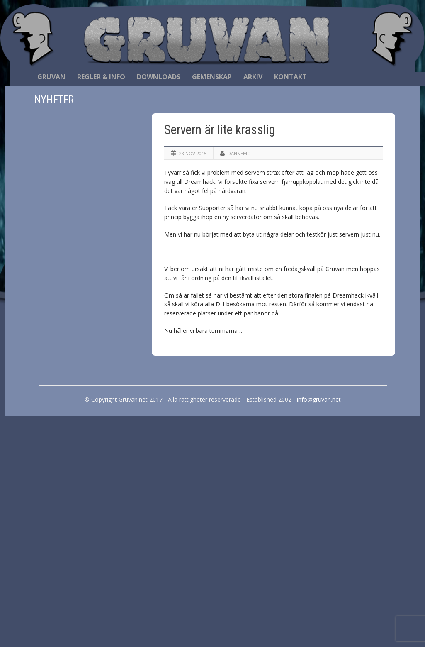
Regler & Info (101, 76)
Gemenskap (212, 76)
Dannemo (239, 153)
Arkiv (252, 76)
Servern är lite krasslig (219, 129)
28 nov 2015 (192, 153)
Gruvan (51, 76)
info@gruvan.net (319, 399)
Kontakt (290, 76)
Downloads (158, 76)
